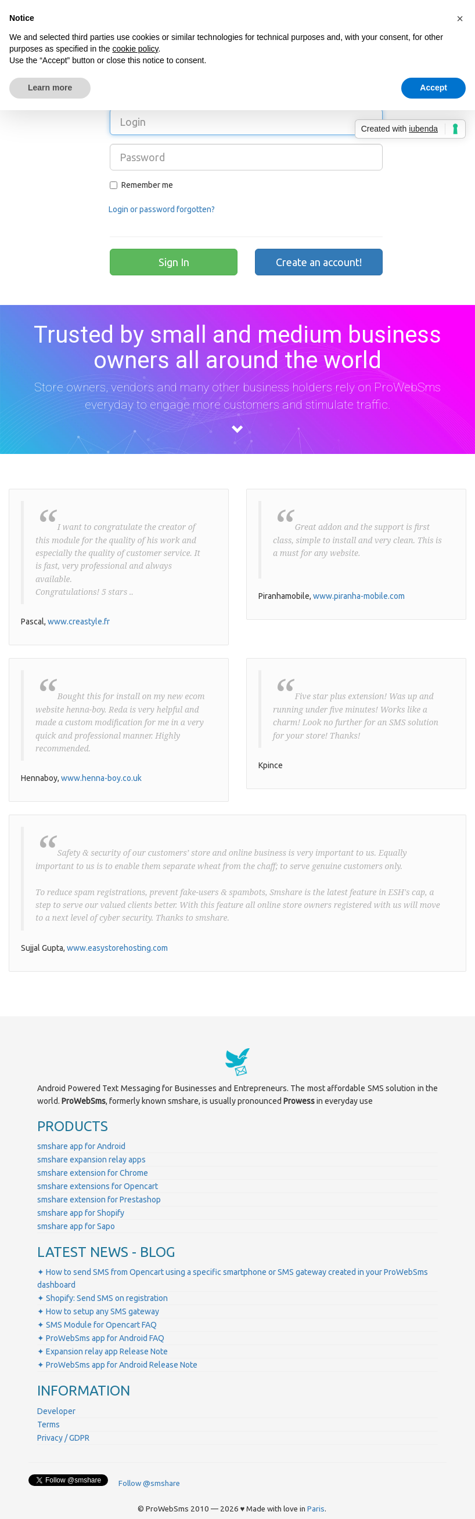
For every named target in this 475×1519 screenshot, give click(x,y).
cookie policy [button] (135, 48)
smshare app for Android (81, 1146)
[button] (460, 18)
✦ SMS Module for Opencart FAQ (97, 1324)
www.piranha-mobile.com (359, 596)
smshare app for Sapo (76, 1226)
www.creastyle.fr (79, 621)
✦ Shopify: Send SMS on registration (102, 1298)
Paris (316, 1509)
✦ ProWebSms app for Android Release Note (117, 1364)
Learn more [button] (50, 87)
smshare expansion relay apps (91, 1159)
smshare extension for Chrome (92, 1173)
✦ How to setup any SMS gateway (98, 1311)
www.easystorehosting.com (117, 948)
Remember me (141, 185)
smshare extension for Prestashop (99, 1199)
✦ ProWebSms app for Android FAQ (100, 1338)
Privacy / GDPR (63, 1437)
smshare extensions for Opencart (97, 1186)
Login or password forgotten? (162, 209)
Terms (48, 1424)
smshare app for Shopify (80, 1213)
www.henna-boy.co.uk (101, 778)
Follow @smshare (149, 1483)
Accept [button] (433, 87)
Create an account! (319, 262)
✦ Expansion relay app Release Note (102, 1351)
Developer (56, 1411)
